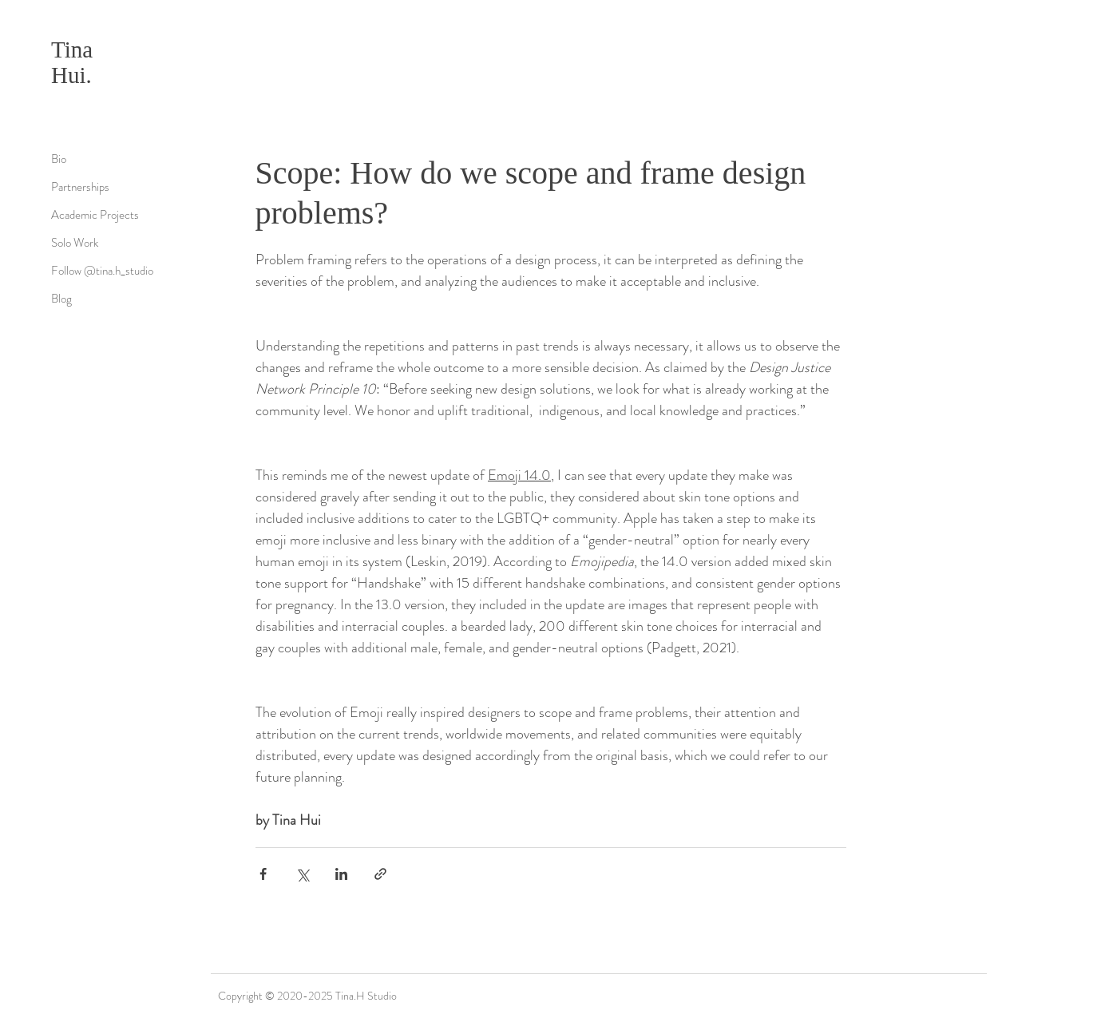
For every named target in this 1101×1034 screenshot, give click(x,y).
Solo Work (74, 243)
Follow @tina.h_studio (102, 270)
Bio (58, 159)
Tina (72, 49)
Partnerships (80, 187)
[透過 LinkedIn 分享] (341, 873)
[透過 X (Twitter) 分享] (302, 873)
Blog (61, 298)
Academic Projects (95, 215)
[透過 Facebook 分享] (263, 873)
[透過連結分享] (380, 873)
